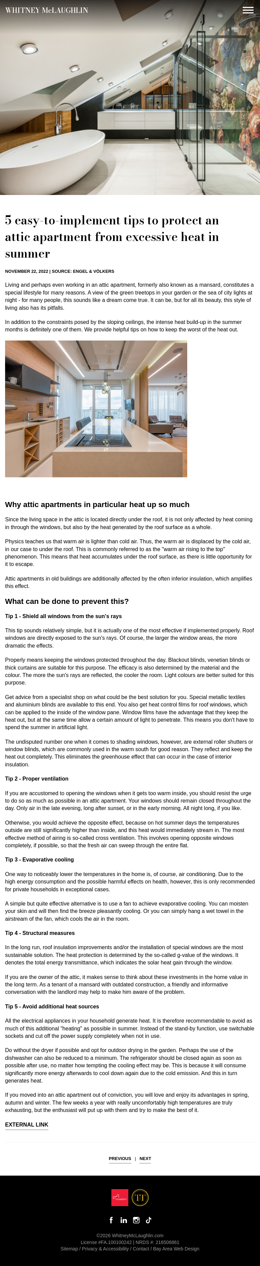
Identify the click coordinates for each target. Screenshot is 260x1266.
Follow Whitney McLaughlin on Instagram (136, 1220)
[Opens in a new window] (119, 1199)
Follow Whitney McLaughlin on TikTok (149, 1220)
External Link (26, 1125)
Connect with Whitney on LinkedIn (124, 1220)
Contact (141, 1248)
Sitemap (69, 1248)
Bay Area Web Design (176, 1248)
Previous (120, 1158)
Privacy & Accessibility (105, 1248)
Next (145, 1158)
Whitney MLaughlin (46, 10)
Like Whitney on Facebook (111, 1220)
